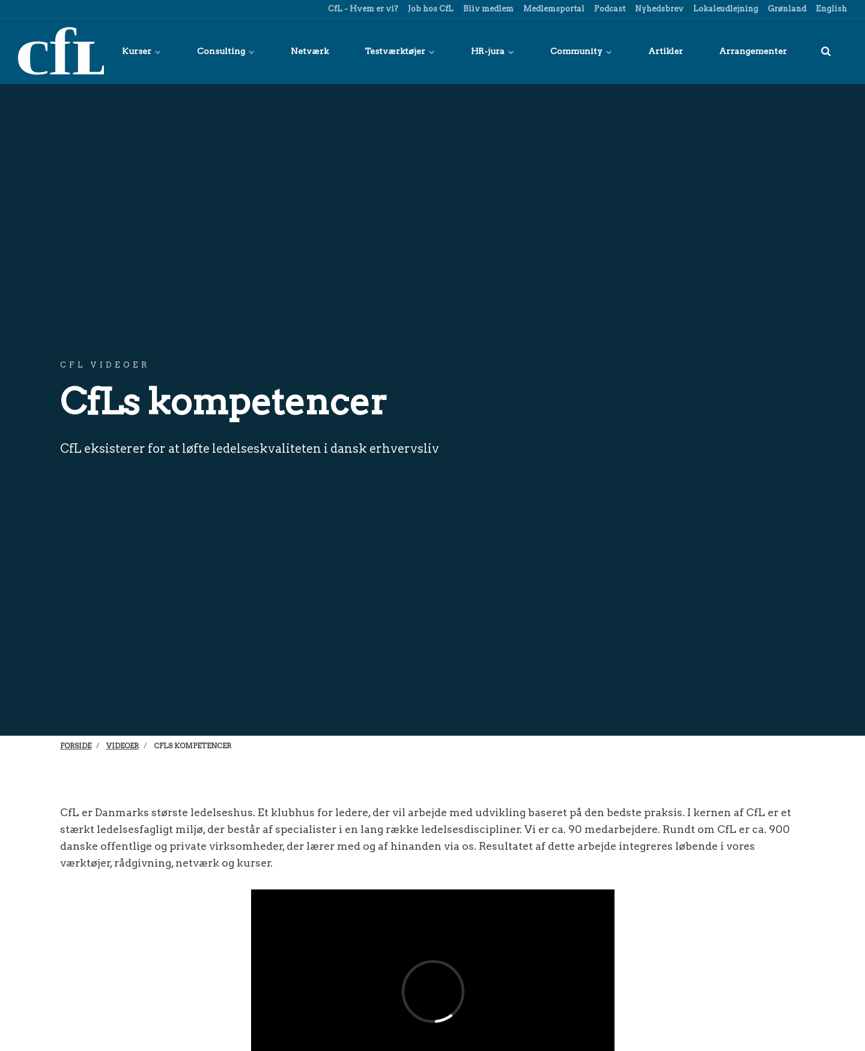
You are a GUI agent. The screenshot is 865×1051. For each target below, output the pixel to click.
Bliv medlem (487, 8)
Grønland (786, 8)
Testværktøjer (400, 51)
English (830, 8)
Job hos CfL (430, 8)
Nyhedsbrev (658, 8)
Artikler (665, 51)
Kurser (141, 51)
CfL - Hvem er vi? (362, 8)
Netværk (310, 51)
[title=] (826, 51)
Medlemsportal (552, 8)
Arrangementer (753, 51)
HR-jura (492, 51)
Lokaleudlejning (724, 8)
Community (581, 51)
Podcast (608, 8)
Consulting (226, 51)
